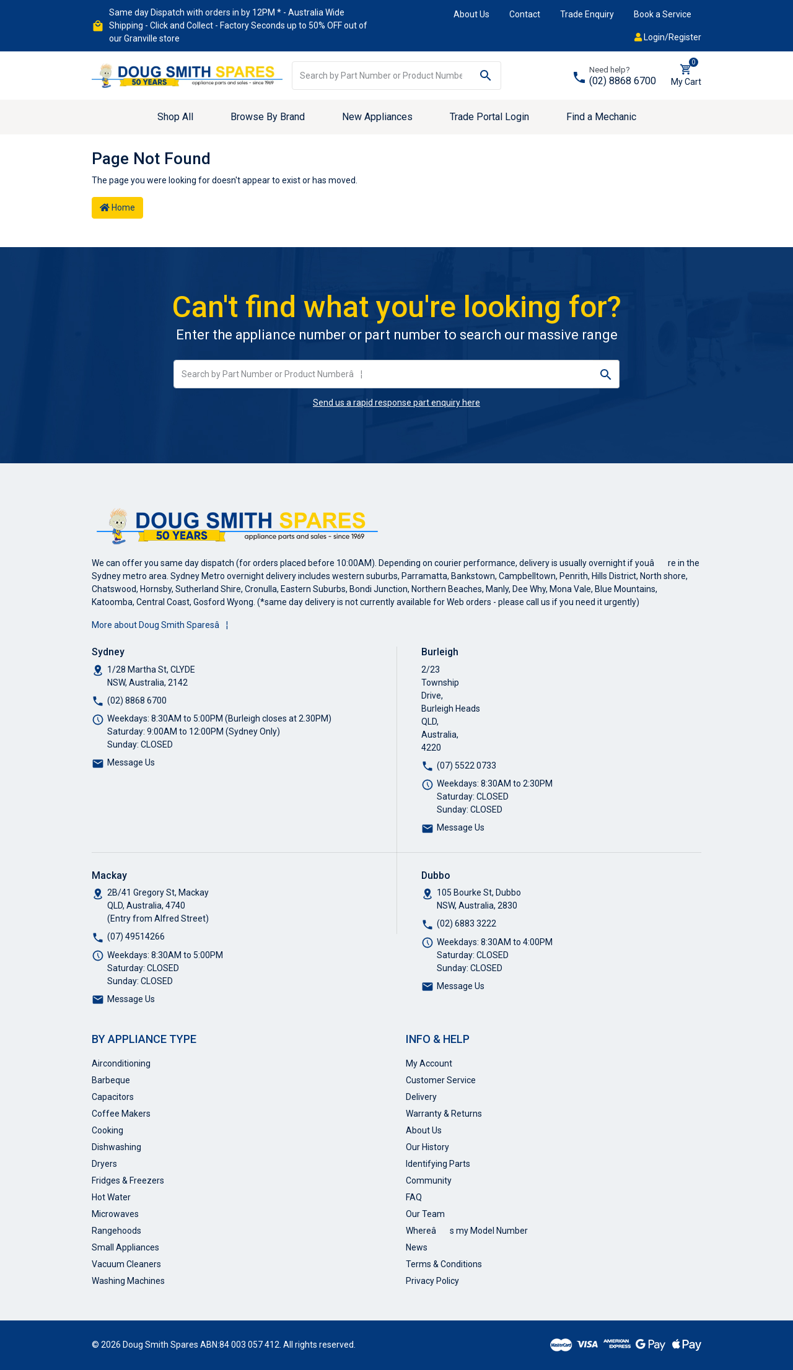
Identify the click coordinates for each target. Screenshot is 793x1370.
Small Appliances (125, 1247)
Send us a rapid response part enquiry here (396, 403)
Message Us (131, 762)
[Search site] (486, 75)
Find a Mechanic (601, 117)
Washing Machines (128, 1281)
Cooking (107, 1130)
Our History (427, 1147)
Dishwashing (116, 1147)
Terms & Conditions (444, 1264)
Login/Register (667, 37)
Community (429, 1180)
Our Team (425, 1214)
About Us (471, 14)
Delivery (421, 1097)
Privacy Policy (432, 1281)
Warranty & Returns (444, 1114)
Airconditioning (121, 1063)
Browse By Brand (267, 117)
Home (117, 207)
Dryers (104, 1164)
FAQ (414, 1197)
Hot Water (111, 1197)
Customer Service (441, 1080)
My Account (429, 1063)
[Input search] (381, 75)
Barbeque (111, 1080)
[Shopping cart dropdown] (686, 76)
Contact (524, 14)
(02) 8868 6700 (622, 81)
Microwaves (115, 1214)
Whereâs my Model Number (467, 1231)
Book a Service (662, 14)
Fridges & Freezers (128, 1180)
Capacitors (113, 1097)
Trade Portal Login (489, 117)
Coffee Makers (121, 1114)
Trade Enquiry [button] (587, 14)
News (416, 1247)
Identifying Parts (438, 1164)
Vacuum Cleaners (126, 1264)
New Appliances (377, 117)
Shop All (175, 117)
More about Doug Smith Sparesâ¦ (160, 625)
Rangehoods (116, 1231)
